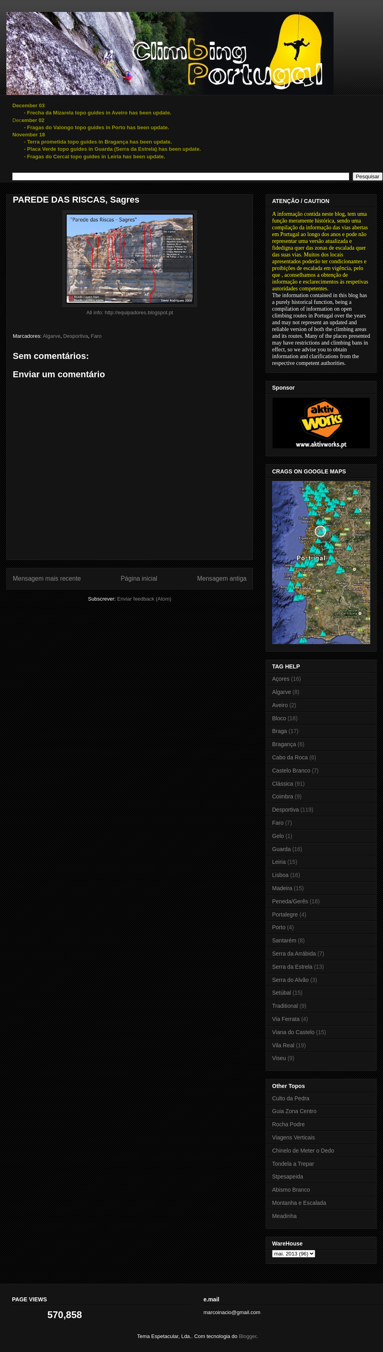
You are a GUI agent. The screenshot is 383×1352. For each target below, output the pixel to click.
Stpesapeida (287, 1176)
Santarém (284, 940)
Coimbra (282, 796)
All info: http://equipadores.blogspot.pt (129, 312)
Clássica (282, 783)
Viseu (279, 1058)
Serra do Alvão (290, 980)
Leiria (279, 862)
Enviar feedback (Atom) (144, 599)
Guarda (281, 849)
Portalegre (285, 914)
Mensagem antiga (222, 578)
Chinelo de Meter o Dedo (303, 1150)
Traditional (285, 1006)
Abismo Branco (291, 1189)
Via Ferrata (286, 1019)
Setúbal (281, 992)
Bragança (284, 744)
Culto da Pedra (290, 1098)
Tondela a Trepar (293, 1164)
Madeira (282, 888)
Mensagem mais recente (47, 578)
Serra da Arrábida (294, 953)
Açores (281, 679)
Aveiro (280, 705)
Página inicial (138, 578)
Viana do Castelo (293, 1032)
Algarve (51, 336)
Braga (279, 731)
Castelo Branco (291, 770)
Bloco (279, 718)
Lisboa (280, 875)
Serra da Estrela (292, 967)
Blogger (248, 1336)
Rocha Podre (288, 1124)
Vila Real (283, 1045)
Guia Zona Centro (294, 1111)
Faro (96, 336)
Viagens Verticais (293, 1137)
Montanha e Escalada (299, 1203)
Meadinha (284, 1216)
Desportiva (75, 336)
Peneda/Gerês (290, 901)
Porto (278, 927)
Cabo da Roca (290, 757)
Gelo (278, 836)
